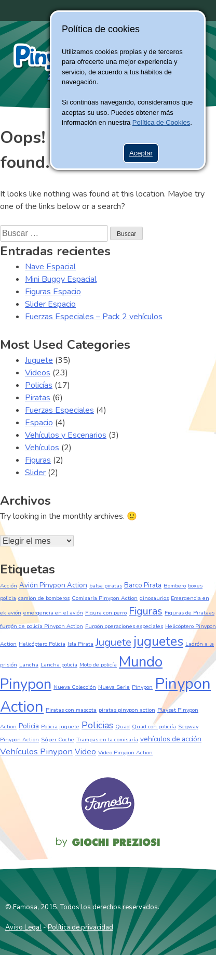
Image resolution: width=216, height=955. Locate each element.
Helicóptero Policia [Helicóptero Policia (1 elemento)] (42, 644)
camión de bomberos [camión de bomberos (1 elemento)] (44, 598)
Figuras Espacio (53, 291)
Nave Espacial (50, 266)
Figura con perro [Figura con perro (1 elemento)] (106, 613)
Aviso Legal (23, 927)
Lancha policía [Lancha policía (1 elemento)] (58, 665)
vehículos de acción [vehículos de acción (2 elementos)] (170, 739)
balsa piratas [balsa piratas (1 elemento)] (105, 586)
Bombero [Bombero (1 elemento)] (175, 586)
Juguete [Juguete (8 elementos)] (113, 642)
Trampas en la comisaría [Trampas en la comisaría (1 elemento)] (107, 739)
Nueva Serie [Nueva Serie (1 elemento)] (114, 687)
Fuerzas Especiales (59, 410)
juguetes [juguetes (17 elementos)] (158, 641)
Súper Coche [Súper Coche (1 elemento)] (57, 739)
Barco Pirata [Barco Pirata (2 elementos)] (142, 585)
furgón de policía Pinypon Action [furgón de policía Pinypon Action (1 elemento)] (41, 626)
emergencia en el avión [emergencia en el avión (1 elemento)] (53, 613)
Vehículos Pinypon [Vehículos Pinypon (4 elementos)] (36, 751)
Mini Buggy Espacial (61, 279)
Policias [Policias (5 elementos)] (97, 725)
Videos (37, 372)
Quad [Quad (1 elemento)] (122, 726)
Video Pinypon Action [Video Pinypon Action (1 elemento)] (125, 752)
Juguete (39, 360)
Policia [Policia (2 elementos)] (29, 726)
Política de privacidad (80, 927)
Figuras (38, 460)
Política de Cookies (161, 122)
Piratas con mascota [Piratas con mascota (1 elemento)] (71, 710)
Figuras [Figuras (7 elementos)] (146, 611)
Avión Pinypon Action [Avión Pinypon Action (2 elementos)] (53, 585)
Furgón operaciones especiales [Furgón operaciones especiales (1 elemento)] (124, 626)
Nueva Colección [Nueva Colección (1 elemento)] (74, 687)
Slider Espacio (50, 304)
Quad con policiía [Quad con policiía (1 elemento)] (154, 726)
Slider (35, 472)
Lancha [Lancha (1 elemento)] (28, 665)
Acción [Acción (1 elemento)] (8, 586)
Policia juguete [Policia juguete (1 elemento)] (60, 726)
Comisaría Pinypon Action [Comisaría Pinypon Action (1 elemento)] (105, 598)
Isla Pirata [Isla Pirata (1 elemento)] (80, 644)
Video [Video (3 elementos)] (85, 752)
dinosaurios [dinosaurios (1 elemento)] (154, 598)
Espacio (39, 422)
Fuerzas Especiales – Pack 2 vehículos (94, 316)
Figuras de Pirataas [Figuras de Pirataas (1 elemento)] (189, 613)
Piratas (37, 397)
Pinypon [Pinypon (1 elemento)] (142, 687)
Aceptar (141, 153)
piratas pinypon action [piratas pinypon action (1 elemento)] (127, 710)
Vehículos (42, 447)
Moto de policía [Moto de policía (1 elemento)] (98, 665)
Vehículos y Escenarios (65, 435)
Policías (38, 385)
